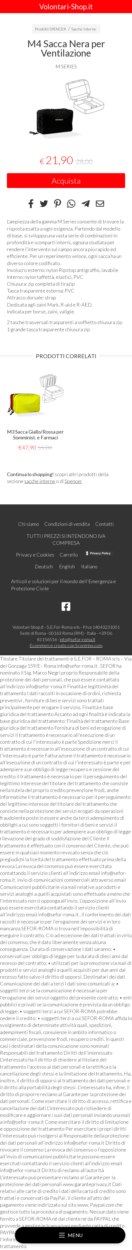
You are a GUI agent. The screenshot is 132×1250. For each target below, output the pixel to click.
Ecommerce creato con (66, 645)
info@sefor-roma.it (77, 639)
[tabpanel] (66, 108)
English (67, 566)
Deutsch (44, 566)
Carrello (69, 555)
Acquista (66, 180)
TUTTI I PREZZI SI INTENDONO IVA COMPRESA (66, 539)
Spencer (73, 481)
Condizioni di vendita (67, 524)
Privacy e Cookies (35, 555)
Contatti (104, 524)
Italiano (89, 566)
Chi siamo (28, 524)
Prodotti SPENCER (50, 29)
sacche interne (39, 481)
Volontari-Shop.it (66, 6)
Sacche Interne (83, 29)
